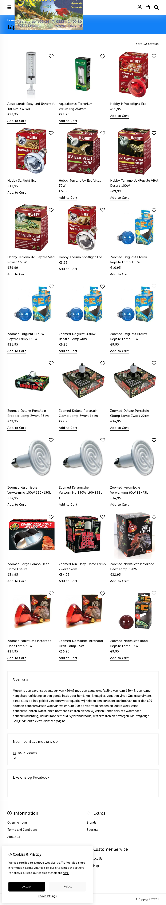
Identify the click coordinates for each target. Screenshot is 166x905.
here (66, 872)
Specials (92, 830)
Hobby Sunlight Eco (21, 180)
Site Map (93, 866)
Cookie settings (47, 896)
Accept (26, 886)
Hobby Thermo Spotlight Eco (80, 257)
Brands (91, 822)
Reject (68, 886)
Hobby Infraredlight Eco (128, 104)
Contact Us (94, 858)
